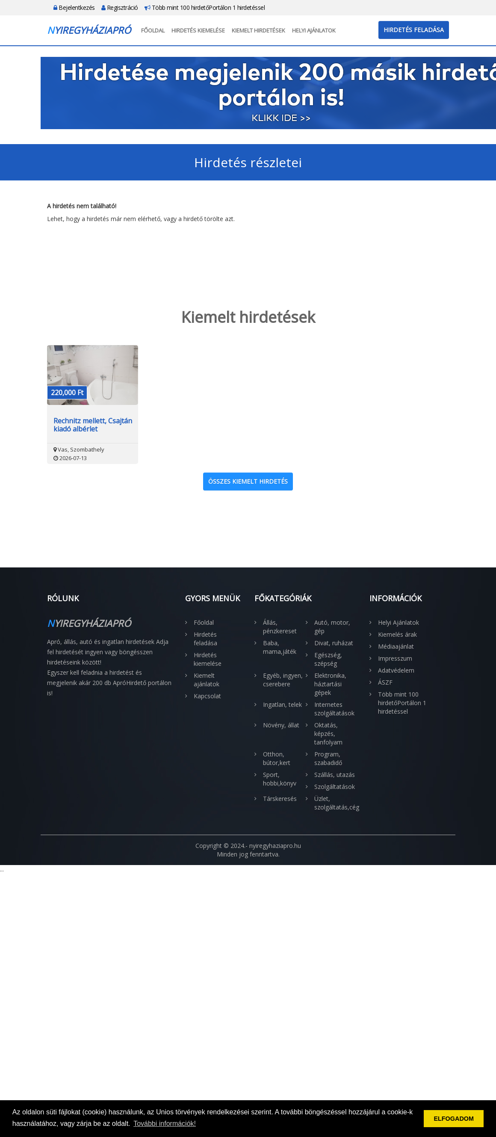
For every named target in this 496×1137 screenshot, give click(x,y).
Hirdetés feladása (414, 30)
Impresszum (395, 658)
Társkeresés (280, 798)
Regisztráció (119, 7)
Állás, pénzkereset (280, 626)
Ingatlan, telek (282, 704)
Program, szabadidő (328, 758)
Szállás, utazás (334, 775)
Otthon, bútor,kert (276, 758)
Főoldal (153, 30)
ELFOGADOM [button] (454, 1118)
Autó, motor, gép (332, 626)
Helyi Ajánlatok (314, 30)
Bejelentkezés (74, 7)
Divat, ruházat (333, 643)
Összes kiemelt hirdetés (248, 481)
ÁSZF (385, 682)
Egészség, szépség (328, 659)
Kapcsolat (207, 696)
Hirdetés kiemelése (198, 30)
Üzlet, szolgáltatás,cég (335, 802)
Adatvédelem (396, 670)
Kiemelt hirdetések (258, 30)
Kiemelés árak (397, 634)
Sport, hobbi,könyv (279, 779)
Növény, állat (281, 725)
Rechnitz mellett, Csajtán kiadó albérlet (92, 425)
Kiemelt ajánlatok (206, 679)
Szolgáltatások (334, 787)
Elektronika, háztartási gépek (330, 684)
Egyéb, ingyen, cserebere (283, 679)
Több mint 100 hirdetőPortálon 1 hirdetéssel (205, 7)
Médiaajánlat (396, 646)
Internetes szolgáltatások (334, 708)
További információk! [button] (164, 1123)
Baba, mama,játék (279, 647)
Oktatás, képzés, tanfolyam (328, 733)
